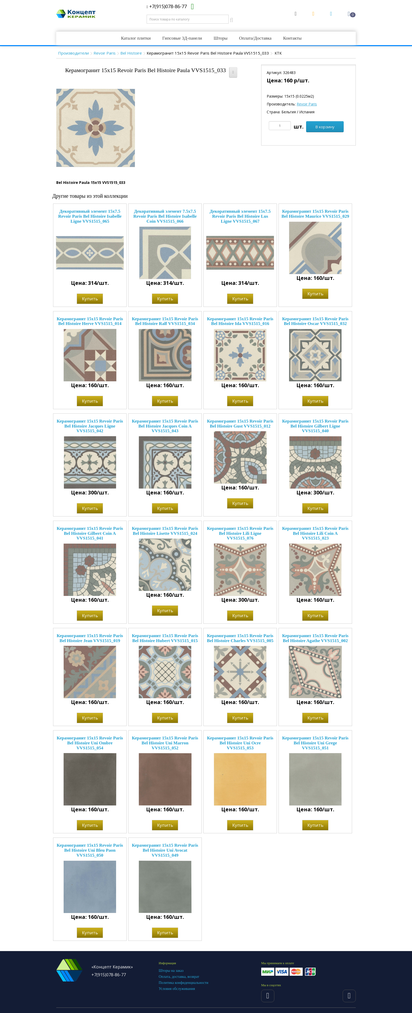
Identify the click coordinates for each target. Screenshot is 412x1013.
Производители (73, 53)
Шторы (221, 38)
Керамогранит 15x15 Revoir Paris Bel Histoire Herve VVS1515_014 (90, 321)
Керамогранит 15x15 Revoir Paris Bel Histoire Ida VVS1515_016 (240, 321)
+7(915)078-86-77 (167, 6)
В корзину (324, 126)
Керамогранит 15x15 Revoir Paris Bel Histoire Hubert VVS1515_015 (165, 638)
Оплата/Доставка (255, 38)
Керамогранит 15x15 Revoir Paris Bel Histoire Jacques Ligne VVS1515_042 (90, 426)
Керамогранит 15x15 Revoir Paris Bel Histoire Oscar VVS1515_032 (315, 321)
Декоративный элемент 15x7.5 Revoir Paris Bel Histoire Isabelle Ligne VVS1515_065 (89, 216)
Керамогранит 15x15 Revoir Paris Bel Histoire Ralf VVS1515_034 (165, 321)
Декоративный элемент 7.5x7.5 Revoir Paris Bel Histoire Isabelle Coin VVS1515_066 (165, 216)
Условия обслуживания (177, 989)
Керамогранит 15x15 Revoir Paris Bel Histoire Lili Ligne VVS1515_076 (240, 533)
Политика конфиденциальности (183, 983)
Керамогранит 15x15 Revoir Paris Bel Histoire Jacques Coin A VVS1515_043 (165, 426)
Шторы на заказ (171, 971)
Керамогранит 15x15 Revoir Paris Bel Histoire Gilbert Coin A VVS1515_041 (90, 533)
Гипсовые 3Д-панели (182, 38)
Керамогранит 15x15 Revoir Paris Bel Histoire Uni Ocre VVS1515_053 (240, 742)
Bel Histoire (131, 53)
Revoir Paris (105, 53)
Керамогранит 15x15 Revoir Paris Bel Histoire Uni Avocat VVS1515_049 (165, 850)
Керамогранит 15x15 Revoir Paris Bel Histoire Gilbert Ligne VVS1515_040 (315, 426)
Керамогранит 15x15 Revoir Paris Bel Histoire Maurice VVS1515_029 (315, 214)
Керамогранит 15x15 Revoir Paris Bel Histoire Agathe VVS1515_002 (315, 638)
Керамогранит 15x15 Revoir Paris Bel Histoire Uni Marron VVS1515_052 (165, 742)
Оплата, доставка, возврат (179, 977)
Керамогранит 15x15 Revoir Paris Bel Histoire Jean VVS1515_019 (90, 638)
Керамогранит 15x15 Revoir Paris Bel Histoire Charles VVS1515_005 (240, 638)
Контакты (292, 38)
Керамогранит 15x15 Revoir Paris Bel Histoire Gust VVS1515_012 (240, 424)
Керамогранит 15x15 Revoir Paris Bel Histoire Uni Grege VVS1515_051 (315, 742)
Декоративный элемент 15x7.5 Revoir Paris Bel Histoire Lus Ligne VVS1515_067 (240, 216)
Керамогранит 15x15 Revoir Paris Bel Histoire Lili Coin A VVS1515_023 (315, 533)
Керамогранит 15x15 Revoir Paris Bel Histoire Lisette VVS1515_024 (165, 531)
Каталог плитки (136, 38)
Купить (90, 299)
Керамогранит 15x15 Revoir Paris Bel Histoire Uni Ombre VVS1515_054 (90, 742)
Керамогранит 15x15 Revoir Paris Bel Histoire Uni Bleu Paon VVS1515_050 (90, 850)
